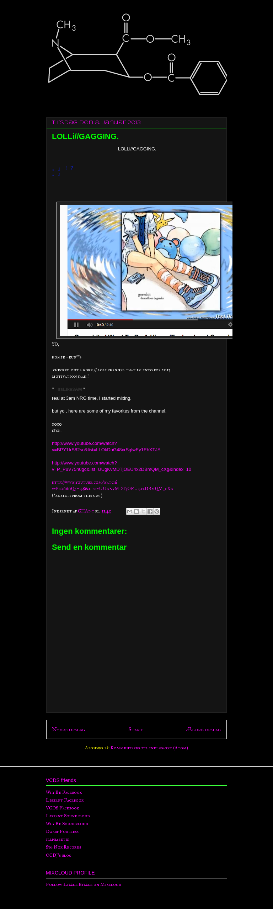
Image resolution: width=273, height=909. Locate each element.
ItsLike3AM (70, 389)
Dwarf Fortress (62, 831)
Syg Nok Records (63, 847)
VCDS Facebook (62, 808)
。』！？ (63, 168)
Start (135, 729)
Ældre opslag (203, 729)
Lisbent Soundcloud (68, 816)
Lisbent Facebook (65, 800)
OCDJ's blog (58, 855)
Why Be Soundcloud (67, 823)
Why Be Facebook (64, 792)
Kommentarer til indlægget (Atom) (149, 748)
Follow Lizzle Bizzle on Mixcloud (83, 884)
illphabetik (57, 839)
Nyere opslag (68, 729)
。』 (57, 173)
